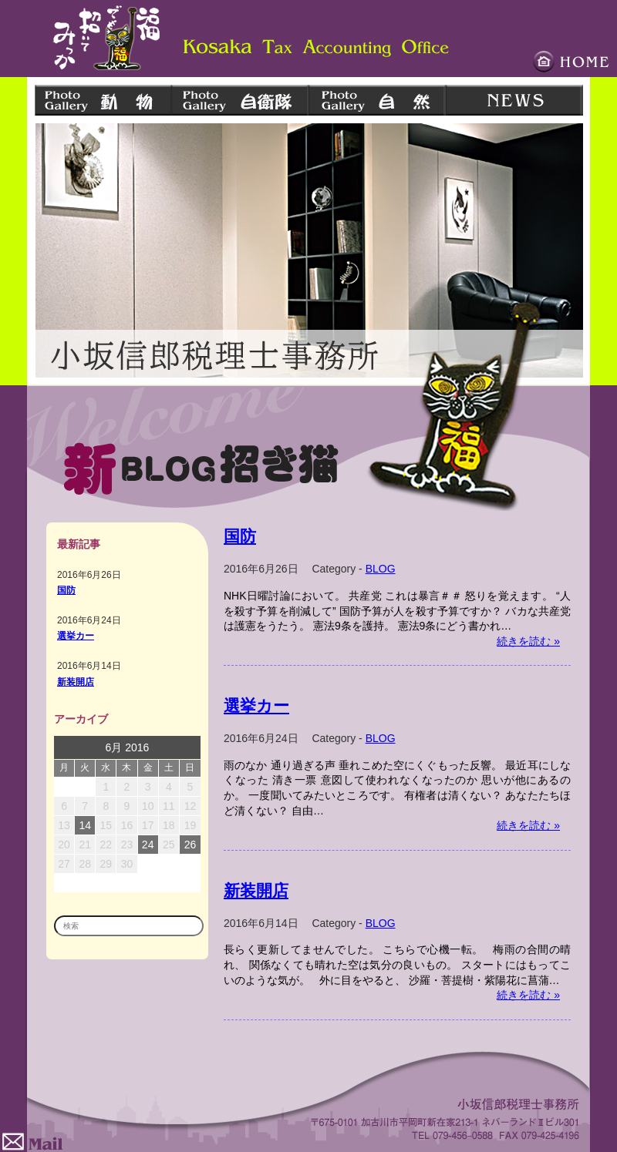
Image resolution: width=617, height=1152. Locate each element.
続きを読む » (528, 641)
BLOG (381, 569)
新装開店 (75, 682)
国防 (66, 590)
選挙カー (75, 635)
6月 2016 (128, 747)
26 (190, 844)
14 (85, 825)
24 (148, 844)
